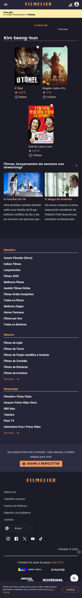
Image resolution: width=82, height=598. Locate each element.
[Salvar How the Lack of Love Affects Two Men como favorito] (52, 105)
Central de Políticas (15, 506)
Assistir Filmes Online (17, 288)
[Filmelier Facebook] (16, 539)
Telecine (9, 414)
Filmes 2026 (11, 276)
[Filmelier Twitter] (24, 539)
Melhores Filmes (14, 282)
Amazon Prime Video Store (20, 402)
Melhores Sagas (13, 306)
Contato (9, 519)
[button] (29, 528)
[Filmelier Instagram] (8, 539)
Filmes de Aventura (15, 373)
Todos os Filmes (14, 300)
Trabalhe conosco (14, 499)
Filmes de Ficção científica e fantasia (26, 355)
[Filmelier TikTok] (41, 539)
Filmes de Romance (16, 367)
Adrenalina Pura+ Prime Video (22, 426)
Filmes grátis (8, 12)
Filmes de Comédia (15, 361)
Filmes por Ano (13, 318)
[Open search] (74, 578)
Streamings (11, 389)
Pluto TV (9, 420)
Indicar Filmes (12, 264)
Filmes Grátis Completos (19, 294)
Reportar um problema (17, 512)
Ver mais (11, 379)
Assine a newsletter (41, 463)
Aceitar (70, 590)
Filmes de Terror (14, 348)
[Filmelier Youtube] (33, 539)
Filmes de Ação (13, 342)
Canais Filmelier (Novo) (18, 258)
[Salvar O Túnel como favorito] (38, 47)
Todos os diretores (15, 324)
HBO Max (9, 408)
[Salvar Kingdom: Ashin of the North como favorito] (66, 47)
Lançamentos (12, 270)
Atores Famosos (14, 312)
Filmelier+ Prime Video (18, 396)
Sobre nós (10, 492)
